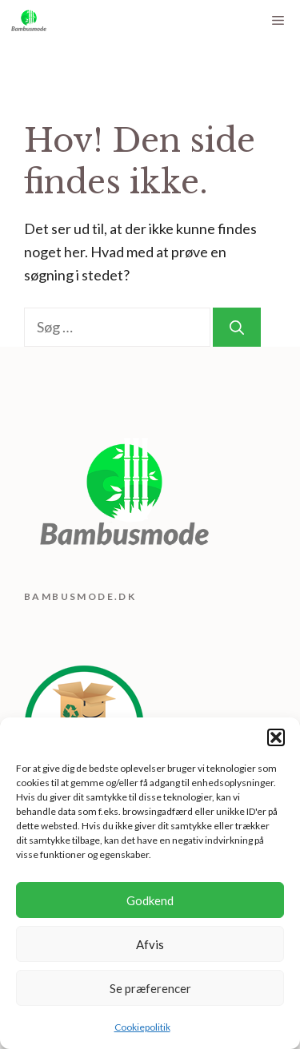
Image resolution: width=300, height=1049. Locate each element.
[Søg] (237, 327)
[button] (276, 737)
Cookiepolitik (142, 1027)
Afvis (150, 944)
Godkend (150, 900)
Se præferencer (150, 988)
